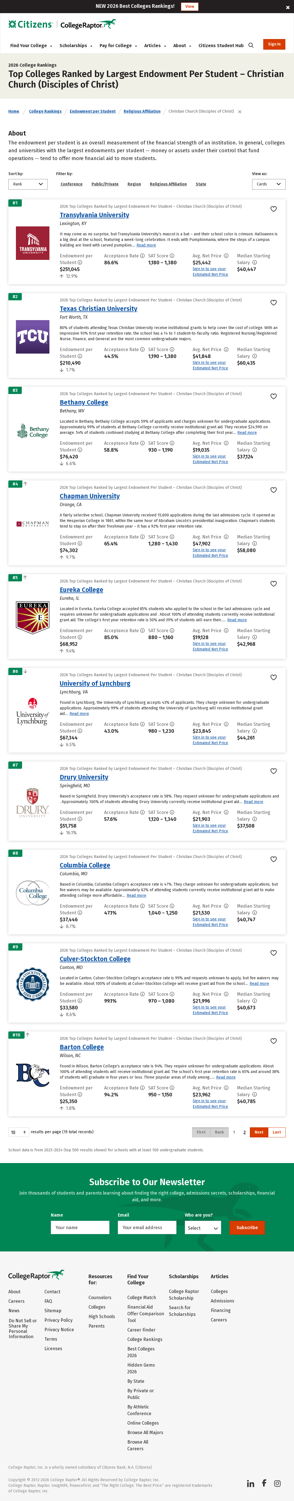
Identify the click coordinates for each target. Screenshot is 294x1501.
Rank (17, 184)
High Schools (102, 1316)
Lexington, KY (73, 223)
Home (13, 111)
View (189, 6)
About (182, 45)
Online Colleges (143, 1423)
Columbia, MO (73, 873)
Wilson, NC (70, 1055)
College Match (141, 1297)
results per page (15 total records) (51, 1132)
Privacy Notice (59, 1329)
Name (57, 1215)
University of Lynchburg (95, 683)
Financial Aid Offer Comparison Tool (145, 1313)
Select (194, 1228)
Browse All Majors (145, 1432)
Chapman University (90, 496)
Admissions (222, 1301)
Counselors (100, 1297)
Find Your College (31, 45)
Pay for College (118, 45)
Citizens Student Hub (221, 45)
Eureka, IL (69, 598)
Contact (52, 1291)
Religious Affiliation (142, 111)
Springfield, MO (75, 785)
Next (259, 1132)
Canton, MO (71, 967)
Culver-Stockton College (95, 959)
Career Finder (141, 1330)
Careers (16, 1301)
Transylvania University (94, 215)
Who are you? (199, 1215)
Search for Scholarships (182, 1311)
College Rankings (45, 111)
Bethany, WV (72, 411)
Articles (155, 45)
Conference (72, 184)
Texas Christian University (98, 309)
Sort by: (15, 173)
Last (277, 1132)
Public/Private (105, 184)
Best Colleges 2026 (141, 1352)
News (14, 1310)
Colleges (97, 1307)
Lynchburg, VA (74, 692)
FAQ (48, 1301)
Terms (50, 1339)
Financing (221, 1310)
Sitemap (52, 1310)
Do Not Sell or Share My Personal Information (23, 1328)
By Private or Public (140, 1394)
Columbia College (85, 865)
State (201, 184)
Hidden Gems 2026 (141, 1368)
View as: (259, 173)
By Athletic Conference (139, 1410)
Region (134, 184)
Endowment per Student (93, 111)
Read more (146, 245)
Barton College (82, 1047)
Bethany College (84, 402)
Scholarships (75, 45)
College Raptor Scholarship (184, 1295)
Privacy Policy (58, 1320)
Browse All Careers (137, 1445)
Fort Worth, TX (74, 317)
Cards (262, 184)
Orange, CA (71, 504)
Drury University (84, 777)
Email (123, 1215)
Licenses (53, 1348)
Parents (97, 1326)
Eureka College (81, 590)
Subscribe (247, 1227)
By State (135, 1381)
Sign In (274, 44)
